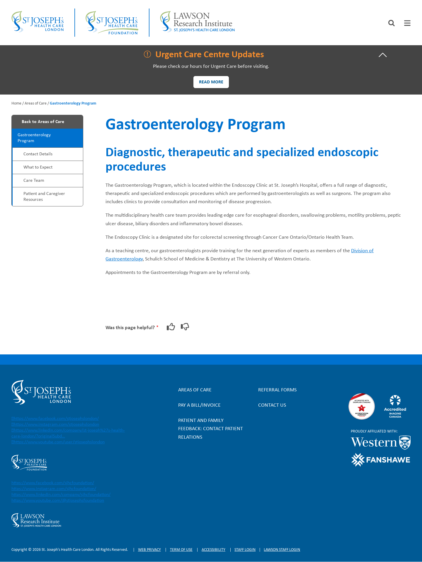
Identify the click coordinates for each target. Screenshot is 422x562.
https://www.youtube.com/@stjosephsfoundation (57, 500)
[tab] (407, 23)
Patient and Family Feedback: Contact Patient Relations (210, 429)
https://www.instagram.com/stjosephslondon (56, 424)
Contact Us (272, 405)
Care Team (33, 180)
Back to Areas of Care (43, 122)
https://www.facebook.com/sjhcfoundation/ (52, 483)
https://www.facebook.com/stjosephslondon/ (56, 418)
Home (16, 103)
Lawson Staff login (282, 550)
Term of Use (181, 550)
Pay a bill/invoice (199, 405)
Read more (211, 82)
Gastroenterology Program (34, 138)
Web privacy (149, 550)
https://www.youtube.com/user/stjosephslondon (59, 442)
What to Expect (37, 167)
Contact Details (37, 154)
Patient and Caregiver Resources (44, 196)
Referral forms (277, 390)
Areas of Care (36, 103)
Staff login (245, 550)
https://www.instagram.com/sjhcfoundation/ (53, 489)
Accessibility (213, 550)
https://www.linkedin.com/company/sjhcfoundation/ (60, 494)
